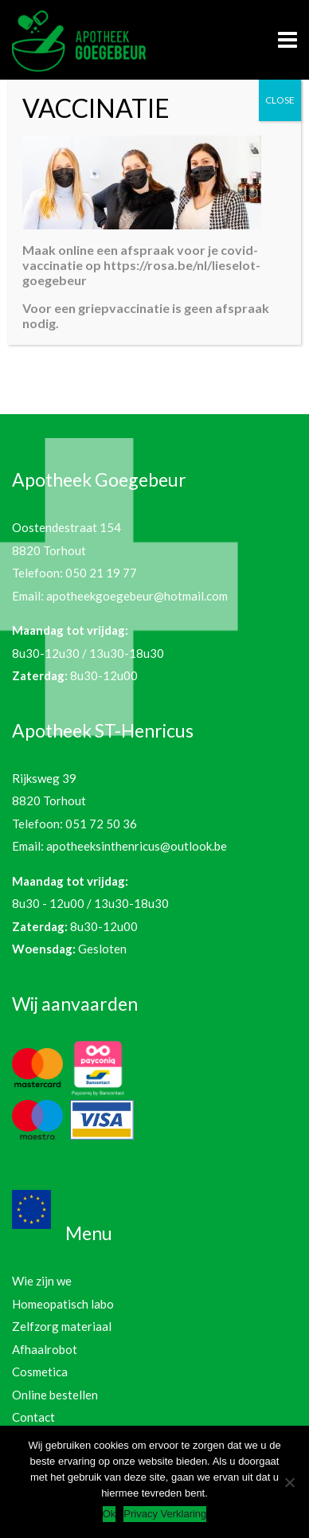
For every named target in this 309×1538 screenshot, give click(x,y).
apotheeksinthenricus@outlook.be (136, 846)
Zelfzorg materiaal (61, 1326)
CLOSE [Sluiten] (280, 100)
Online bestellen (55, 1394)
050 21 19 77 (101, 572)
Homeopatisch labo (63, 1304)
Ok (109, 1514)
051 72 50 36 (101, 823)
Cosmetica (40, 1371)
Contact (33, 1417)
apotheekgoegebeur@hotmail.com (137, 596)
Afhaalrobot (44, 1349)
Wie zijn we (42, 1281)
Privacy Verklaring (164, 1514)
